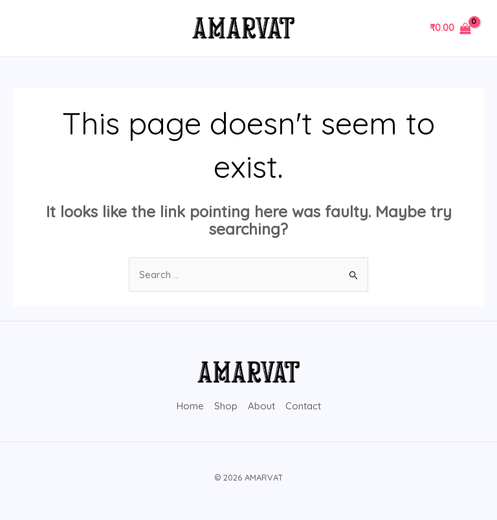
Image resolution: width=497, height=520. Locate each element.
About (261, 406)
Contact (303, 406)
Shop (225, 406)
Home (190, 406)
